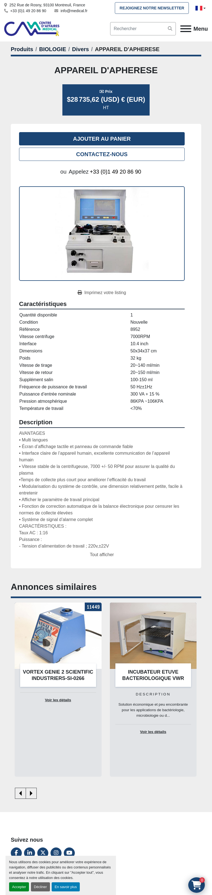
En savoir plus (66, 887)
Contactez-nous (102, 154)
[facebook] (16, 853)
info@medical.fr (73, 11)
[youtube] (69, 853)
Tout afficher (102, 554)
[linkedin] (29, 853)
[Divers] (80, 49)
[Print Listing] (101, 292)
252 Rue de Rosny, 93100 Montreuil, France (47, 5)
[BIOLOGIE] (52, 49)
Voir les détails (58, 700)
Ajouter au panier (102, 139)
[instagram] (56, 853)
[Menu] (185, 28)
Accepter (19, 887)
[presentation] (20, 793)
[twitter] (42, 853)
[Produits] (22, 49)
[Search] (143, 28)
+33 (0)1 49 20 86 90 (28, 11)
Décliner (40, 887)
